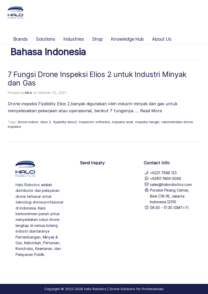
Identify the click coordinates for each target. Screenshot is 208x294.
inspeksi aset (122, 122)
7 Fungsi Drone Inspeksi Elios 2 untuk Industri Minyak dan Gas (97, 79)
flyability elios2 (65, 122)
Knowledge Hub (127, 39)
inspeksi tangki (147, 122)
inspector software (94, 122)
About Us (161, 39)
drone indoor (28, 122)
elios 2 (45, 122)
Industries (73, 39)
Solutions (45, 39)
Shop (97, 39)
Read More (151, 110)
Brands (20, 39)
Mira (28, 92)
